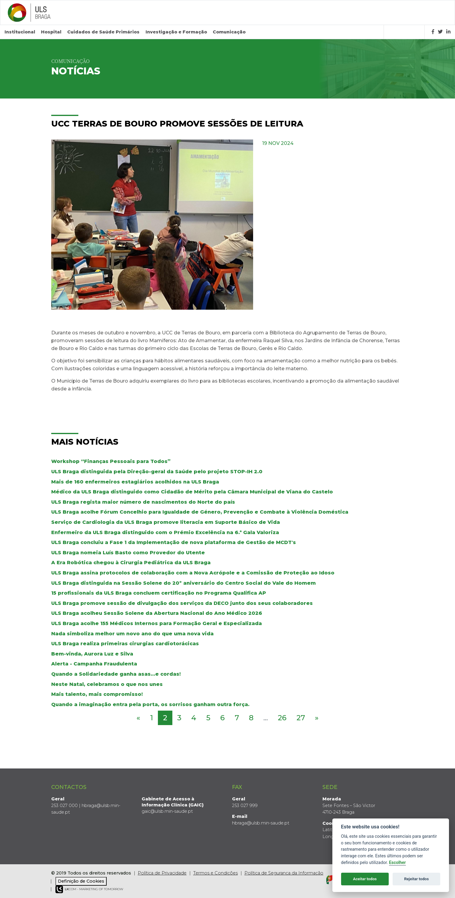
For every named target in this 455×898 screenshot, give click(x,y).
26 (282, 717)
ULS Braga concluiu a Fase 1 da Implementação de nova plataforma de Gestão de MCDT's (173, 542)
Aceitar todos (365, 879)
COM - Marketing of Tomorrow (89, 889)
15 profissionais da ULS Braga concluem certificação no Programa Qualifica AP (158, 593)
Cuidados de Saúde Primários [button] (103, 32)
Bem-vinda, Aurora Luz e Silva (92, 653)
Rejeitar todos (416, 879)
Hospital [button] (51, 32)
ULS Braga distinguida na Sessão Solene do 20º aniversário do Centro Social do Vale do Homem (183, 583)
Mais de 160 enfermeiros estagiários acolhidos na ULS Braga (135, 481)
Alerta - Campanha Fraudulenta (94, 664)
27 (301, 717)
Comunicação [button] (229, 32)
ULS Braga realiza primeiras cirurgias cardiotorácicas (125, 643)
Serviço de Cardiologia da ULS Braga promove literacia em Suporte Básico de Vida (165, 522)
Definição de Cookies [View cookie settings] (81, 881)
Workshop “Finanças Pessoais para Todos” (111, 461)
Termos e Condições (215, 873)
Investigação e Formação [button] (176, 32)
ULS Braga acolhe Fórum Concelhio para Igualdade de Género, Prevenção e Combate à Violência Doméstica (199, 512)
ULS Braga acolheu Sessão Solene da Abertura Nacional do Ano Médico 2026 (156, 613)
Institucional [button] (20, 32)
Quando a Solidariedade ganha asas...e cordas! (116, 674)
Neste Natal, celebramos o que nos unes (107, 684)
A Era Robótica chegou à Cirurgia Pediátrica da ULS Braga (131, 562)
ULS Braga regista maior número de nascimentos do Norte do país (143, 502)
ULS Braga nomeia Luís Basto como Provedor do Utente (128, 552)
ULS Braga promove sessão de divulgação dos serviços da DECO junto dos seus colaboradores (182, 603)
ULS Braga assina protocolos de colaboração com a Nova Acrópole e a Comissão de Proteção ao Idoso (192, 573)
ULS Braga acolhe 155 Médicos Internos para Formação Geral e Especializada (156, 623)
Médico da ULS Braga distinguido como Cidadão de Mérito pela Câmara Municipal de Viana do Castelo (192, 492)
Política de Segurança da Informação (283, 873)
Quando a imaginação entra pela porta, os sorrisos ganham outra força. (150, 704)
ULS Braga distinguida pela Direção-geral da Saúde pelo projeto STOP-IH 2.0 (156, 471)
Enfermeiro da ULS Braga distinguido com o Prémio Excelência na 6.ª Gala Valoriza (165, 532)
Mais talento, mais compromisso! (97, 694)
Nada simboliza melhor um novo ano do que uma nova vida (132, 633)
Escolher (397, 862)
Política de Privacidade (162, 873)
